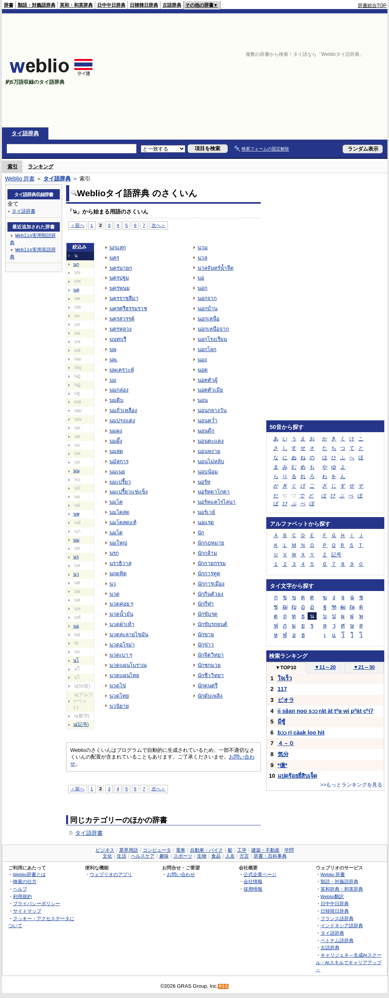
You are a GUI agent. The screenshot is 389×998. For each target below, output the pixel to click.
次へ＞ (158, 225)
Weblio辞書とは (29, 874)
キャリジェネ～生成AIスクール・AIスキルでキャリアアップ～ (349, 962)
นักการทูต (208, 573)
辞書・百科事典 (270, 856)
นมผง (115, 431)
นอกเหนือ (208, 319)
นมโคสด (119, 512)
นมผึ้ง (115, 441)
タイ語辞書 (89, 833)
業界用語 (128, 850)
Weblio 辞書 (20, 178)
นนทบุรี (117, 339)
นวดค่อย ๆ (121, 604)
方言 (244, 856)
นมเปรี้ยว (120, 482)
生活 (121, 856)
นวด (114, 594)
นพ (76, 514)
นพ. (113, 360)
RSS (223, 986)
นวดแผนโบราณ (128, 665)
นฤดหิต (118, 573)
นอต (202, 370)
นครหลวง (120, 329)
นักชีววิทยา (210, 675)
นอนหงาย (208, 451)
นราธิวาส (120, 563)
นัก (200, 533)
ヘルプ (20, 888)
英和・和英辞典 (76, 5)
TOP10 (286, 667)
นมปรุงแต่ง (122, 421)
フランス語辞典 (337, 918)
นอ (76, 626)
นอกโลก (206, 349)
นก (76, 264)
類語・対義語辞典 (36, 5)
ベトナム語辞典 (337, 940)
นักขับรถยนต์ (212, 624)
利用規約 (22, 896)
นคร (114, 258)
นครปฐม (119, 278)
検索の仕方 (25, 881)
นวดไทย (119, 696)
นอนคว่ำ (207, 421)
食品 (216, 856)
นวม (202, 247)
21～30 (364, 667)
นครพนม (119, 288)
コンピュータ (157, 850)
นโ (76, 660)
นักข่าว (205, 645)
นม (76, 540)
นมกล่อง (119, 390)
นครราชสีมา (123, 298)
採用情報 (252, 888)
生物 (201, 856)
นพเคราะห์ (121, 370)
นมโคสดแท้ (122, 522)
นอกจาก (207, 298)
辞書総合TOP (372, 5)
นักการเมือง (211, 584)
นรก (114, 553)
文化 (107, 856)
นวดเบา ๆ (121, 655)
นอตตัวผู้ (207, 380)
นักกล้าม (207, 553)
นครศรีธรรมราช (128, 308)
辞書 (8, 5)
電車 (180, 850)
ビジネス (105, 850)
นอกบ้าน (207, 308)
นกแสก (117, 247)
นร (76, 557)
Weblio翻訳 (332, 896)
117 (282, 689)
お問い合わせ (181, 874)
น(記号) (81, 724)
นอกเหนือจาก (213, 329)
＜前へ (77, 225)
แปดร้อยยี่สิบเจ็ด (297, 776)
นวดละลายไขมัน (128, 634)
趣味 (164, 856)
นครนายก (120, 268)
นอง (202, 360)
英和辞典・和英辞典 (342, 888)
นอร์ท (203, 482)
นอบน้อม (207, 472)
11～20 (325, 667)
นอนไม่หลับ (210, 461)
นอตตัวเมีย (210, 390)
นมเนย (117, 472)
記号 (336, 555)
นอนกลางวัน (212, 410)
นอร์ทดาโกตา (213, 492)
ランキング (40, 166)
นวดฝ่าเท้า (122, 624)
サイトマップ (27, 910)
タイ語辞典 (25, 133)
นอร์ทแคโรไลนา (216, 502)
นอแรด (205, 522)
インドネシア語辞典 (342, 925)
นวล (202, 258)
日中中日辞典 (111, 5)
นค (76, 290)
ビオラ (286, 700)
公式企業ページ (260, 874)
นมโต (116, 533)
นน (76, 470)
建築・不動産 (265, 850)
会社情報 (252, 881)
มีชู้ (281, 721)
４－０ (286, 743)
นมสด (116, 451)
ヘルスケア (143, 856)
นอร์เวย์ (206, 512)
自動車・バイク (206, 850)
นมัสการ (119, 461)
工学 (242, 850)
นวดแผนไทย (124, 675)
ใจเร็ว (285, 678)
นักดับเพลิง (210, 696)
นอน (202, 400)
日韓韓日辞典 (144, 5)
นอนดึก (205, 431)
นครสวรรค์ (122, 319)
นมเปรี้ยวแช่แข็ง (128, 492)
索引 (12, 166)
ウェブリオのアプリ (111, 874)
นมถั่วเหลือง (123, 410)
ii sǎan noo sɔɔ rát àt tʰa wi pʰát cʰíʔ (326, 711)
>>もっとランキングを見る (351, 785)
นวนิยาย (119, 706)
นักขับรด (207, 614)
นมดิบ (116, 400)
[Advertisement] (268, 70)
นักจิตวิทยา (210, 655)
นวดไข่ (117, 686)
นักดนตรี (207, 686)
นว (76, 574)
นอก (202, 288)
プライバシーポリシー (36, 903)
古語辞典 (171, 5)
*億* (283, 765)
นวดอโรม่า (122, 645)
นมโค (116, 502)
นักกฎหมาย (210, 543)
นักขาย (205, 634)
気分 (283, 754)
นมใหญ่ (118, 543)
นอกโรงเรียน (212, 339)
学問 (289, 850)
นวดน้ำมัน (121, 614)
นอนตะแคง (210, 441)
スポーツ (182, 856)
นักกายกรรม (211, 563)
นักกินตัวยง (210, 594)
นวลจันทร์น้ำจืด (215, 268)
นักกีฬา (205, 604)
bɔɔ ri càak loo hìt (301, 732)
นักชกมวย (209, 665)
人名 (230, 856)
